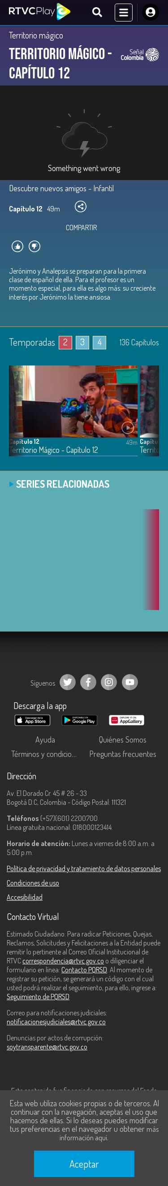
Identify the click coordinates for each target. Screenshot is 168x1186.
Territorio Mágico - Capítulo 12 (53, 450)
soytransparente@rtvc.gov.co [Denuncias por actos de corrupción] (47, 1046)
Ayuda (45, 739)
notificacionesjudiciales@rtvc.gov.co (56, 1021)
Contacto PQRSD (84, 969)
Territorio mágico (36, 35)
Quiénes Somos (122, 739)
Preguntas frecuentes (122, 754)
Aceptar (84, 1163)
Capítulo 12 (24, 441)
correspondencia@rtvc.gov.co (63, 960)
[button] (148, 417)
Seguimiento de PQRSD (38, 996)
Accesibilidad (25, 897)
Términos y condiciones (47, 754)
